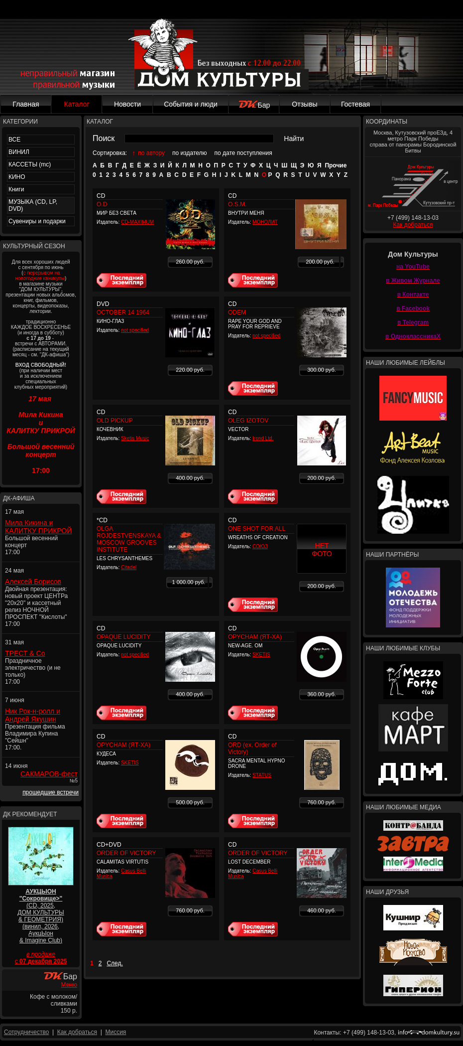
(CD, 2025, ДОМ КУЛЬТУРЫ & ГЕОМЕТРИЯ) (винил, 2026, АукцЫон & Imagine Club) (40, 916)
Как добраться (413, 224)
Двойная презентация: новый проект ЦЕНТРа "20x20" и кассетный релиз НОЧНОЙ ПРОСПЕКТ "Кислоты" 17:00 (36, 606)
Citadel (128, 567)
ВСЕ (14, 139)
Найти (294, 139)
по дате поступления (243, 152)
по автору (151, 152)
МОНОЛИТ (265, 222)
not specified (135, 330)
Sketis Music (135, 438)
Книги (16, 189)
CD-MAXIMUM (137, 222)
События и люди (191, 104)
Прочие (336, 165)
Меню (69, 984)
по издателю (189, 152)
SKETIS (261, 654)
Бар (254, 105)
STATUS (261, 775)
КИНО (16, 176)
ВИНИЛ (18, 152)
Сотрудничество (26, 1032)
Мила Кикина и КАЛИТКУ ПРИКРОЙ (38, 527)
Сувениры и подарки (37, 221)
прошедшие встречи (50, 792)
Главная (25, 104)
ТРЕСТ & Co (25, 653)
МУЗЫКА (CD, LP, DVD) (32, 205)
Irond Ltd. (262, 438)
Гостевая (355, 104)
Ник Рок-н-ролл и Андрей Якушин (32, 715)
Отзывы (304, 104)
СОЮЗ (260, 546)
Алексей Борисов (33, 582)
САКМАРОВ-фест (49, 774)
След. (114, 963)
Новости (127, 104)
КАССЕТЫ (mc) (29, 164)
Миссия (115, 1032)
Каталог (77, 104)
